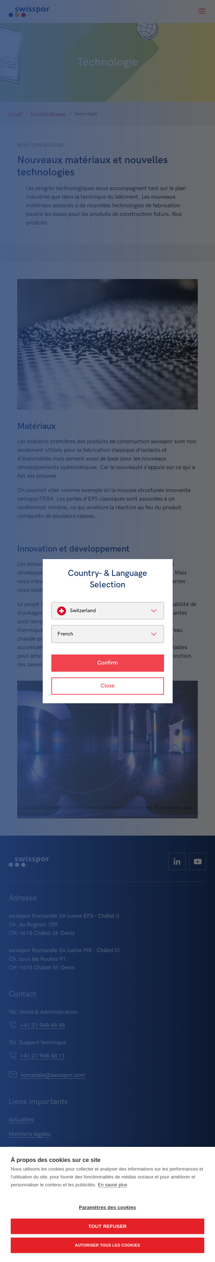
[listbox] (107, 610)
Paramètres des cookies (107, 1207)
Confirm (107, 663)
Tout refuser (107, 1226)
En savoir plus (112, 1184)
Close (107, 685)
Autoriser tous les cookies (107, 1245)
